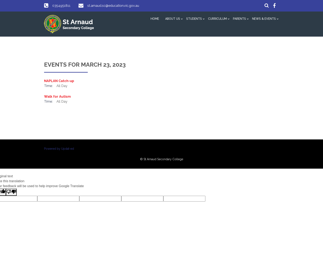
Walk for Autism (57, 97)
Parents (239, 18)
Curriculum (217, 18)
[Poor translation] (11, 192)
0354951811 (61, 6)
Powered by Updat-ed (59, 148)
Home (155, 18)
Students (194, 18)
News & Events (264, 18)
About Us (172, 18)
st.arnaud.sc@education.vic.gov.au (113, 6)
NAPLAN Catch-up (59, 81)
